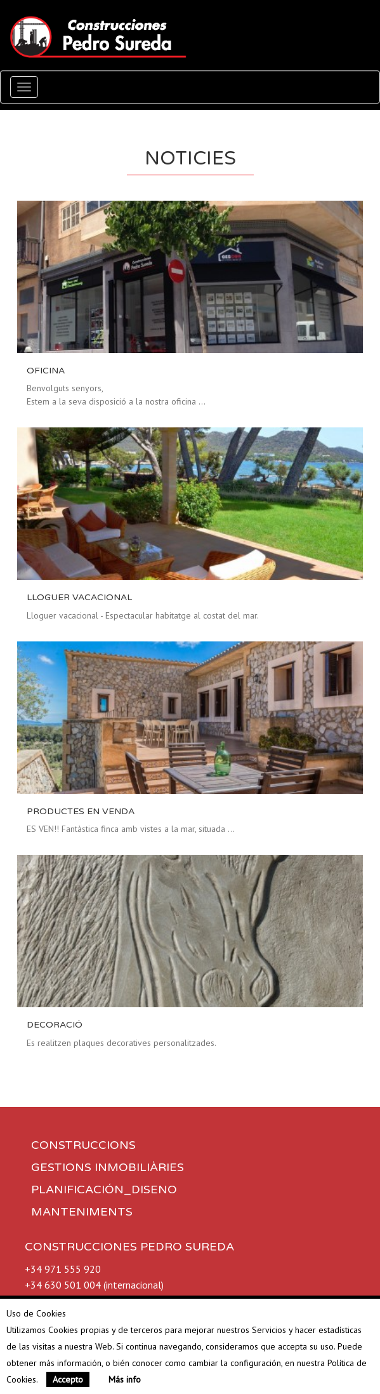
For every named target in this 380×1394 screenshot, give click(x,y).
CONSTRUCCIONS (83, 1145)
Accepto (68, 1379)
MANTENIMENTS (82, 1212)
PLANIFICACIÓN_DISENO (104, 1189)
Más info (124, 1379)
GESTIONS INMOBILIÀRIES (107, 1167)
